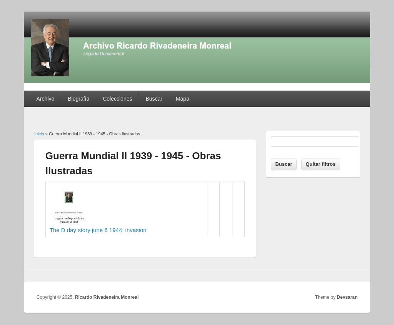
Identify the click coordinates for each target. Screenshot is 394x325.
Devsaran (347, 297)
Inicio (39, 133)
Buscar (153, 99)
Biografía (78, 99)
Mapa (182, 99)
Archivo (46, 99)
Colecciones (117, 99)
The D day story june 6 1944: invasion (98, 230)
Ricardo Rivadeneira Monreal (107, 297)
